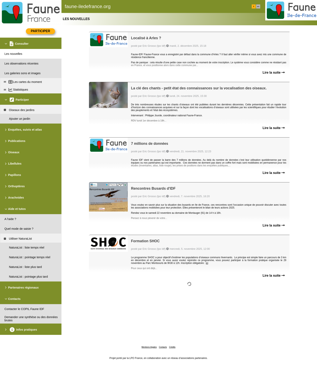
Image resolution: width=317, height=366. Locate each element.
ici (207, 263)
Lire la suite (274, 72)
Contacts (163, 347)
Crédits (172, 347)
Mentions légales (149, 347)
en (258, 6)
